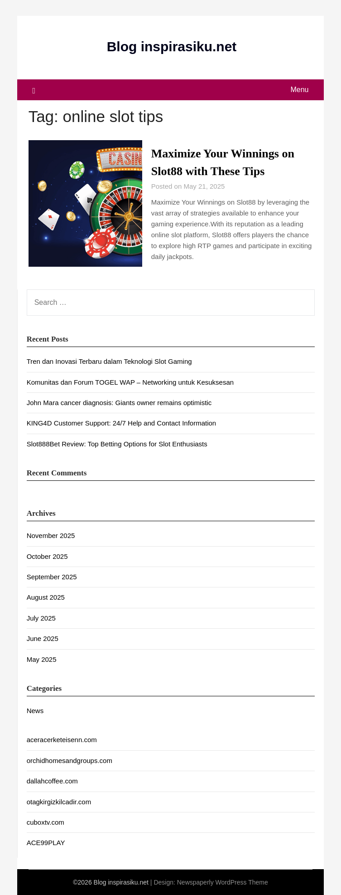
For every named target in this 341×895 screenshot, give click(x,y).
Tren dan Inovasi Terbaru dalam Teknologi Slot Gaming (109, 361)
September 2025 (52, 577)
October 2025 (47, 556)
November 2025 (51, 535)
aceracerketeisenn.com (62, 739)
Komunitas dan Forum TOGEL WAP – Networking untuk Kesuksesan (130, 382)
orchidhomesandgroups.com (69, 760)
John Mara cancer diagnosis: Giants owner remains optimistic (119, 402)
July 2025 (41, 618)
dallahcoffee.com (52, 781)
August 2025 (46, 597)
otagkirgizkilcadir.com (59, 802)
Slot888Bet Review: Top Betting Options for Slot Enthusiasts (117, 444)
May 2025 (42, 659)
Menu (299, 89)
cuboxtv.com (45, 822)
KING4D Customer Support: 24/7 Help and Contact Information (121, 423)
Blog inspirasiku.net (172, 46)
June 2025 (42, 638)
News (35, 710)
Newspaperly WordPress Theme (222, 882)
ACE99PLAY (46, 842)
